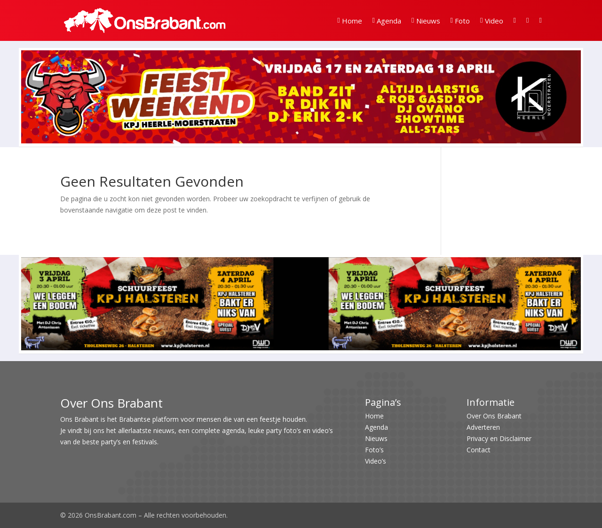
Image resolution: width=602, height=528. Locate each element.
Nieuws (426, 20)
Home (349, 20)
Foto (460, 20)
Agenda (386, 20)
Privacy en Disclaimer (499, 438)
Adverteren (483, 427)
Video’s (375, 461)
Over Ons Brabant (494, 415)
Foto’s (374, 449)
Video (491, 20)
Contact (479, 449)
